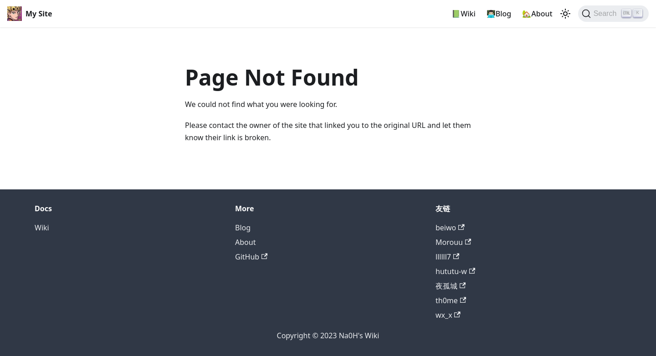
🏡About (537, 14)
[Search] (613, 13)
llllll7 (447, 257)
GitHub (251, 257)
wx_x (448, 315)
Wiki (42, 228)
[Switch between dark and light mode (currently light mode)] (565, 13)
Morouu (453, 242)
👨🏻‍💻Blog (499, 14)
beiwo (450, 228)
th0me (451, 300)
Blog (243, 228)
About (245, 242)
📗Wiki (463, 14)
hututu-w (455, 271)
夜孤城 (451, 286)
